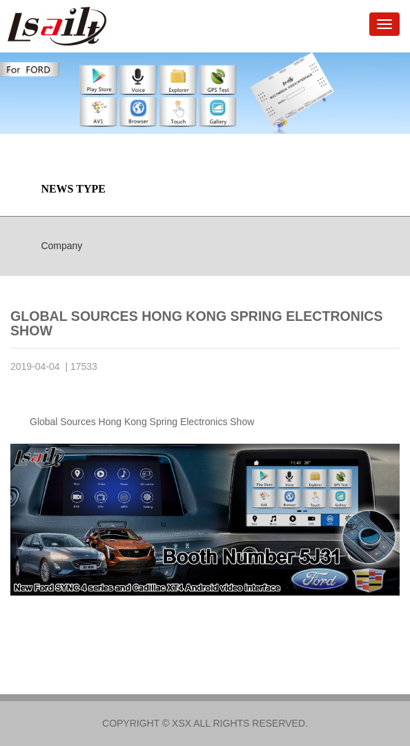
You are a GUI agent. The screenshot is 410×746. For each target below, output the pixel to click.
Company (61, 245)
